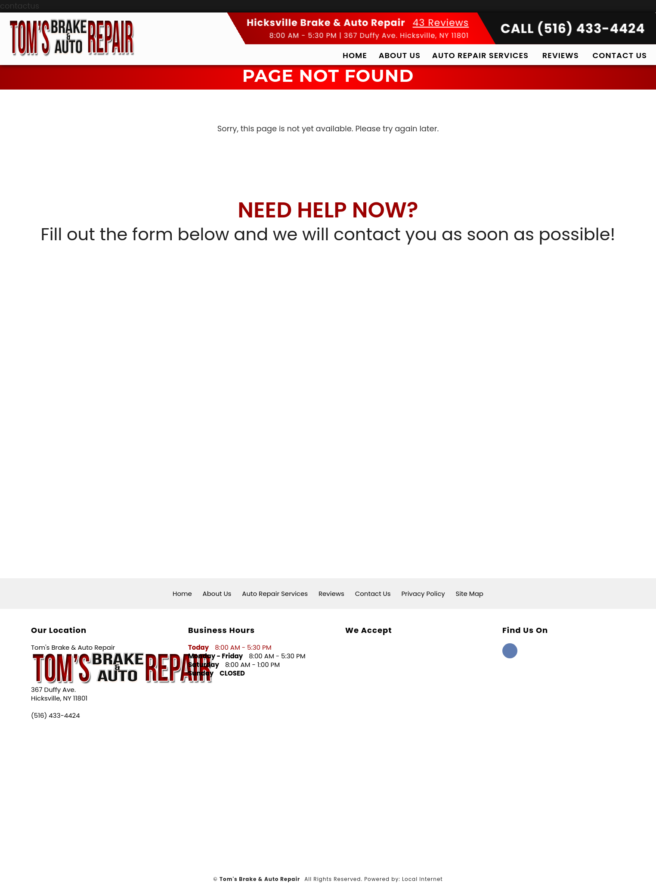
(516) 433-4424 (55, 715)
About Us (400, 55)
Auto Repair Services (480, 55)
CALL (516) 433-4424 (573, 29)
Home (355, 55)
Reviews (560, 55)
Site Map (469, 593)
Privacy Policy (423, 593)
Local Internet (422, 879)
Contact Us (620, 55)
